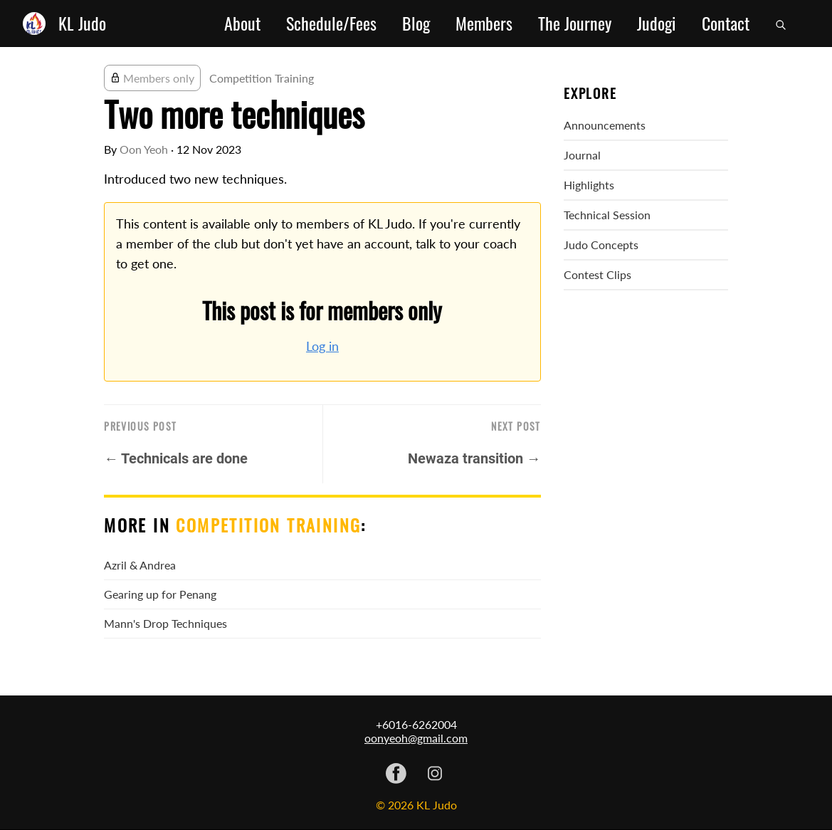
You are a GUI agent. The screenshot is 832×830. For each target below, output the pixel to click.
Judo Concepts (601, 244)
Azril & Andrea (140, 565)
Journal (582, 155)
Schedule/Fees (331, 23)
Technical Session (607, 214)
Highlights (589, 184)
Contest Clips (597, 274)
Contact (725, 23)
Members (484, 23)
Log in (322, 346)
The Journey (574, 23)
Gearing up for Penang (160, 594)
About (242, 23)
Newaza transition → (474, 458)
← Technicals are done (176, 458)
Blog (416, 23)
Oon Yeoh (144, 149)
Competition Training (261, 78)
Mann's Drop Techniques (165, 623)
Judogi (656, 23)
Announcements (605, 125)
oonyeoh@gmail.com (416, 738)
